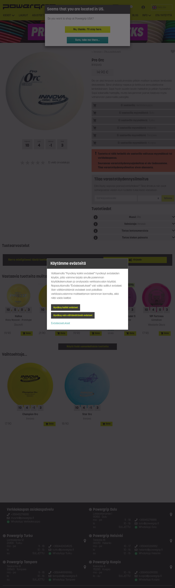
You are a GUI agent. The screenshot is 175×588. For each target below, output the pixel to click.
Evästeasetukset (60, 323)
